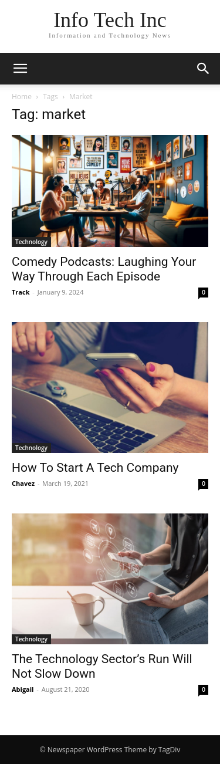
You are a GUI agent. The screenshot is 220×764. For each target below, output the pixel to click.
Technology (31, 242)
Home (22, 97)
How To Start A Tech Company (95, 468)
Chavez (23, 483)
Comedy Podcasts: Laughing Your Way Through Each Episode (104, 269)
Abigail (22, 689)
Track (21, 292)
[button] (20, 68)
